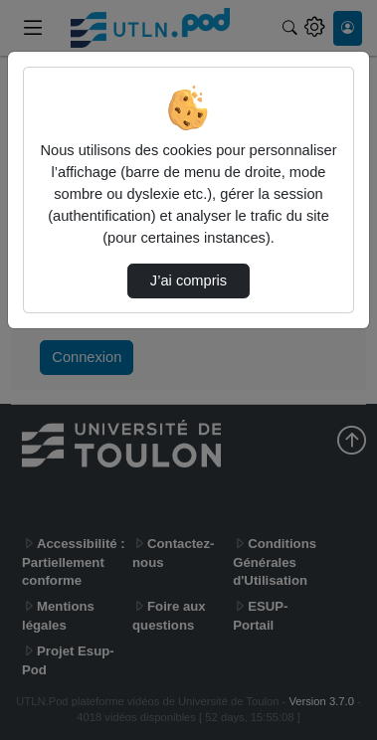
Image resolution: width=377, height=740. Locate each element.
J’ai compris (188, 280)
